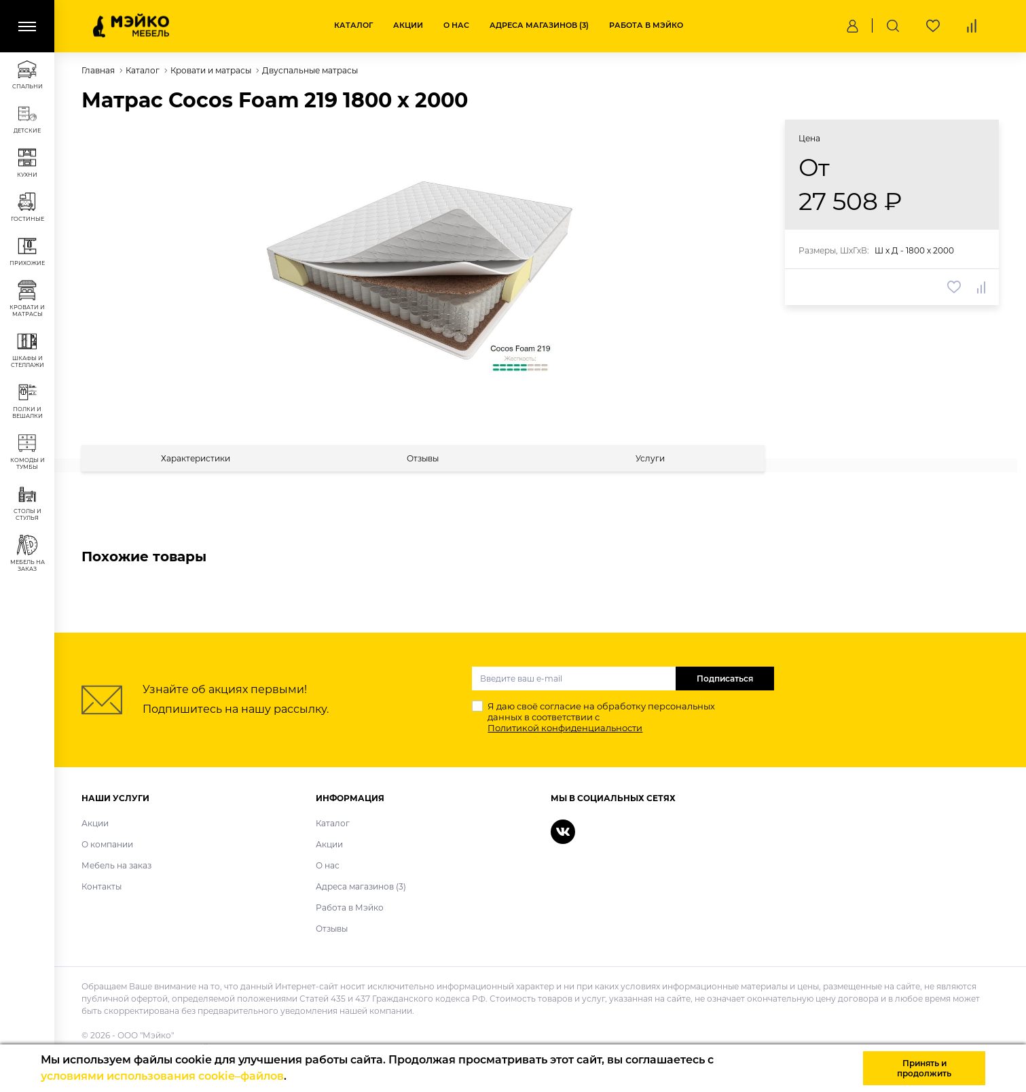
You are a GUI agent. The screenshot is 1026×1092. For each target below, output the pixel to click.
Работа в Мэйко (646, 25)
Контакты (101, 886)
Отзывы (332, 928)
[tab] (195, 458)
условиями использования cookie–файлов (162, 1076)
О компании (107, 844)
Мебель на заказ (116, 865)
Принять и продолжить (924, 1068)
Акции (408, 25)
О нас (456, 25)
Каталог (353, 25)
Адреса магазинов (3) (539, 25)
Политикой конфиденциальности (565, 727)
